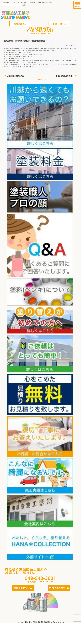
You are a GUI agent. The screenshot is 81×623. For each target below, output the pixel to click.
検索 (23, 5)
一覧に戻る (40, 79)
